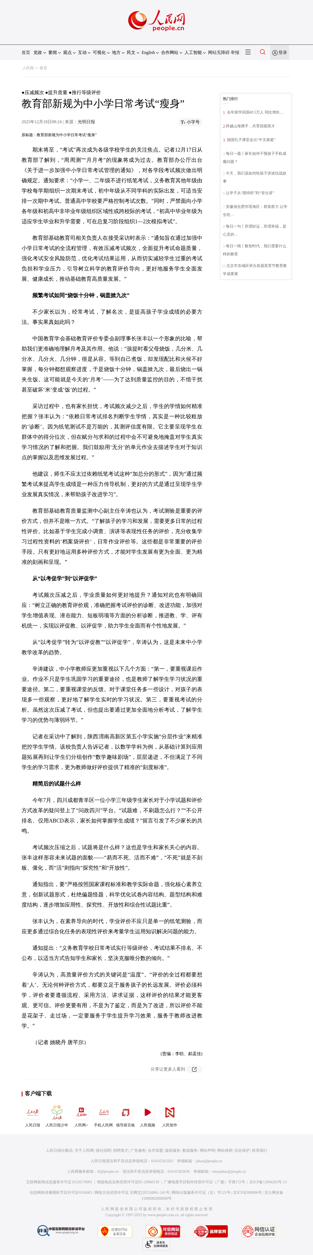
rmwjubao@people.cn (229, 1172)
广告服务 (138, 1150)
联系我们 (259, 1150)
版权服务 (172, 1150)
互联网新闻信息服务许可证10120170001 (59, 1182)
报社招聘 (103, 1150)
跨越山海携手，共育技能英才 (250, 126)
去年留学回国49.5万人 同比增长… (255, 112)
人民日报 (32, 1115)
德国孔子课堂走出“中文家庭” (250, 140)
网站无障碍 (219, 52)
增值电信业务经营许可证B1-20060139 (128, 1182)
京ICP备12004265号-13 (268, 1182)
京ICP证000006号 (247, 1193)
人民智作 (169, 1115)
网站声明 (207, 1150)
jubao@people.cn (209, 1161)
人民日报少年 (57, 1115)
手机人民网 (103, 1115)
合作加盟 (155, 1150)
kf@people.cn (108, 1172)
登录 (282, 52)
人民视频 (147, 1115)
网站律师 (224, 1150)
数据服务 (190, 1150)
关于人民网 (84, 1150)
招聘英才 (120, 1150)
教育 (43, 68)
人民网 (28, 68)
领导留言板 (125, 1115)
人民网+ (81, 1115)
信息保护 (242, 1150)
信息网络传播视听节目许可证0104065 (61, 1193)
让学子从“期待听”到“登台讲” (250, 193)
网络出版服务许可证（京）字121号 (201, 1193)
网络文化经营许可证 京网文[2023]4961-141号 (132, 1193)
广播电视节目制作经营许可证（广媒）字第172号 (204, 1182)
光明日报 (86, 121)
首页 (26, 52)
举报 (235, 52)
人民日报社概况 (59, 1150)
